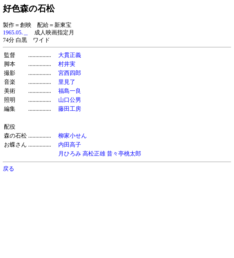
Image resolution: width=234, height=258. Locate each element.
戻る (8, 169)
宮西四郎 (69, 73)
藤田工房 (69, 109)
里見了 (66, 82)
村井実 (66, 64)
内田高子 (69, 145)
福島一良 (69, 91)
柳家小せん (72, 136)
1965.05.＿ (16, 32)
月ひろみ (69, 153)
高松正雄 (94, 153)
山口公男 (69, 100)
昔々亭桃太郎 (124, 153)
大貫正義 (69, 55)
